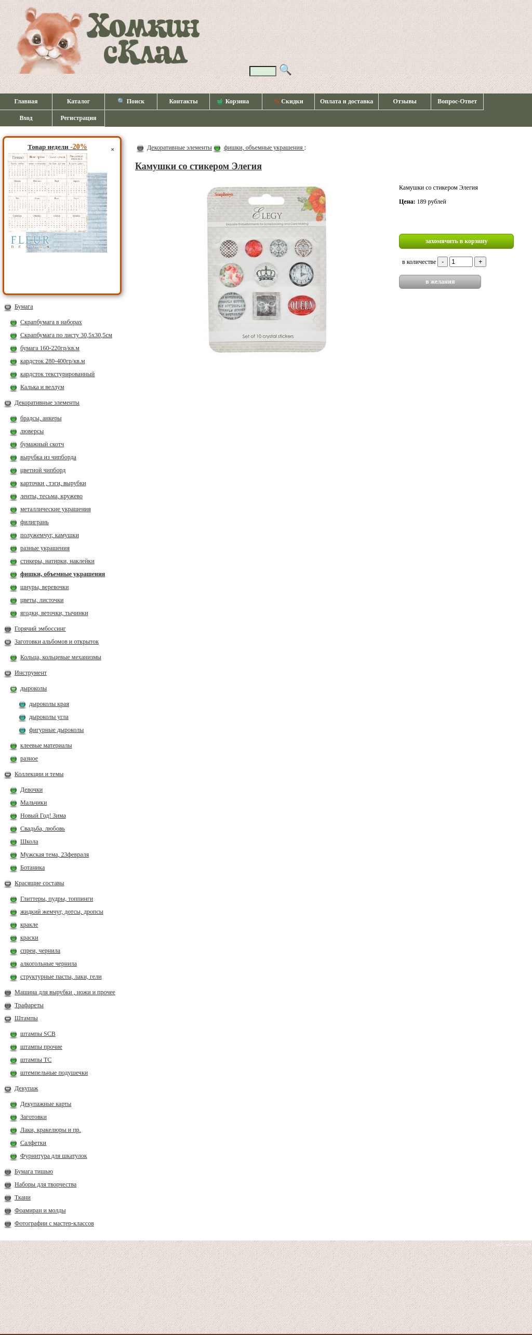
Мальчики (33, 802)
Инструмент (31, 672)
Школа (29, 841)
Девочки (31, 789)
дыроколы (33, 688)
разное (29, 758)
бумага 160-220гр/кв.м (49, 348)
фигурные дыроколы (56, 729)
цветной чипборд (42, 470)
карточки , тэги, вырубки (53, 483)
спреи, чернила (40, 950)
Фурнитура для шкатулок (53, 1155)
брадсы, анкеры (41, 418)
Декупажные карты (45, 1103)
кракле (29, 924)
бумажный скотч (42, 444)
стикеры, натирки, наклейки (57, 561)
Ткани (23, 1197)
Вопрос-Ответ (457, 101)
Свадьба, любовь (42, 828)
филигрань (34, 522)
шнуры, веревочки (44, 587)
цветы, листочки (41, 600)
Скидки (288, 101)
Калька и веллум (42, 387)
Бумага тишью (34, 1171)
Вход (25, 118)
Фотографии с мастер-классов (54, 1223)
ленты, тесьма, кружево (51, 496)
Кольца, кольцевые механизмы (60, 657)
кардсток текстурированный (57, 374)
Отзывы (405, 101)
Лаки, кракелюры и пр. (50, 1129)
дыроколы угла (49, 716)
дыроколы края (49, 703)
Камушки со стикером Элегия (198, 166)
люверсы (32, 431)
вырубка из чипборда (48, 457)
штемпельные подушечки (54, 1072)
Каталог (78, 101)
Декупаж (26, 1088)
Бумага (24, 306)
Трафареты (29, 1005)
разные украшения (45, 548)
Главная (26, 101)
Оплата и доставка (346, 101)
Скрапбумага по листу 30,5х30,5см (66, 335)
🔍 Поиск (131, 101)
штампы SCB (38, 1033)
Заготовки (33, 1116)
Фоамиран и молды (40, 1210)
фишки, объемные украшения (62, 574)
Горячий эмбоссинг (40, 628)
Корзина (233, 102)
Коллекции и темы (39, 774)
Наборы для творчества (45, 1184)
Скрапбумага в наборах (51, 322)
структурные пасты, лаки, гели (61, 976)
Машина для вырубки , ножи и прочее (65, 992)
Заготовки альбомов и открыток (57, 641)
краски (29, 937)
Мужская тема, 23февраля (54, 854)
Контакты (183, 101)
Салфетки (33, 1142)
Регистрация (78, 118)
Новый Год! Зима (43, 815)
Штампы (26, 1018)
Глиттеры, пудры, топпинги (56, 898)
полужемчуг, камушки (49, 535)
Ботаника (32, 867)
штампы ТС (35, 1059)
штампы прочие (41, 1046)
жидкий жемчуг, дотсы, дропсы (61, 911)
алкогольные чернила (48, 963)
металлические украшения (55, 509)
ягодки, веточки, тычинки (54, 613)
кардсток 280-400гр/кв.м (52, 361)
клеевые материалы (46, 745)
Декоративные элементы (47, 402)
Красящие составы (39, 883)
